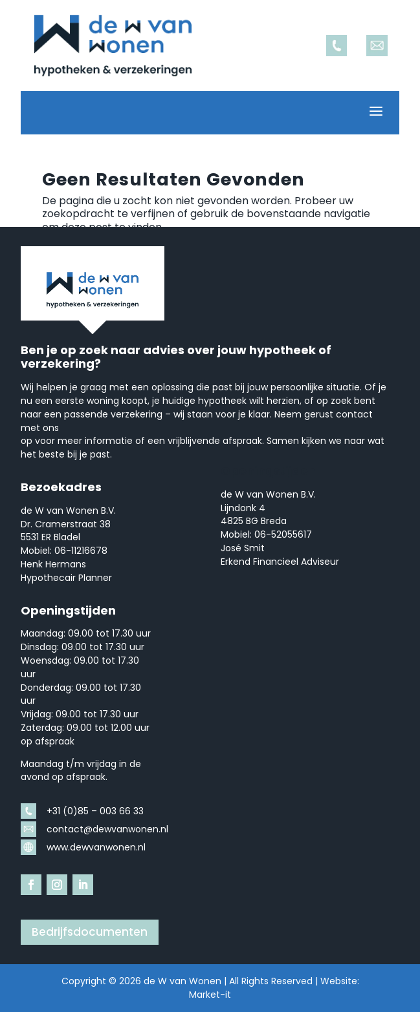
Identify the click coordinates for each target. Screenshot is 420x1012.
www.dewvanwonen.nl (96, 847)
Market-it (210, 994)
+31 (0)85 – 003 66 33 (95, 811)
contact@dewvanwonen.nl (107, 829)
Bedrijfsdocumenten (90, 932)
